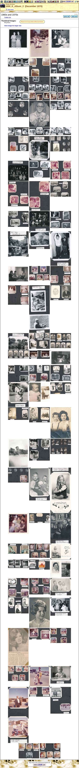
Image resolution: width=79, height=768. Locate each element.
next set (74, 16)
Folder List (7, 17)
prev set (66, 16)
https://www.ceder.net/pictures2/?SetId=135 (39, 762)
